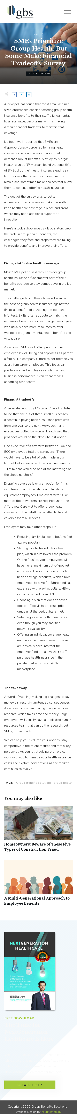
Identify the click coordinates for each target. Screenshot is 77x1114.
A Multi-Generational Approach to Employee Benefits (38, 885)
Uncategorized (38, 73)
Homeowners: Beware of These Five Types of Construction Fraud (38, 831)
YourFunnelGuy (51, 1108)
